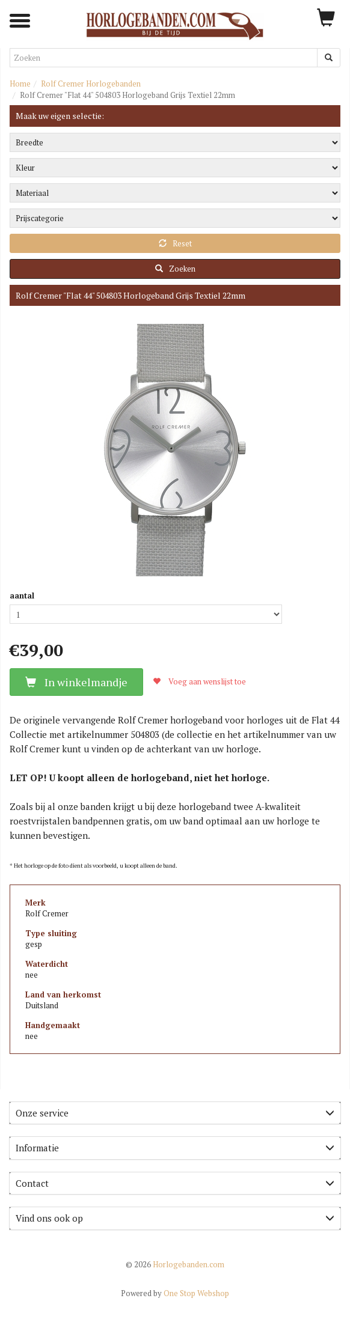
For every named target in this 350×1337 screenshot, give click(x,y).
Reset (175, 243)
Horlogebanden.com (175, 1264)
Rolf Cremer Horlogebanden (91, 83)
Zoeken (175, 268)
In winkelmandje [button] (76, 682)
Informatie (175, 1148)
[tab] (175, 1113)
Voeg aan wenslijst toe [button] (199, 681)
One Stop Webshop (175, 1293)
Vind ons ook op (175, 1218)
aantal (22, 595)
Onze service (175, 1113)
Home (20, 83)
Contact (175, 1183)
